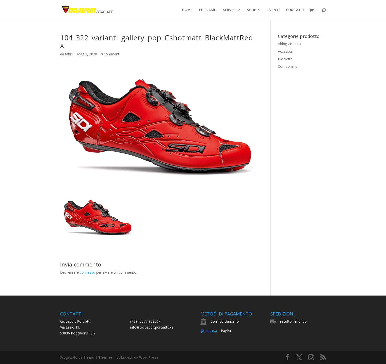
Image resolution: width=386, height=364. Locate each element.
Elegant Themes (98, 357)
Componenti (288, 66)
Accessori (285, 51)
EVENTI (273, 10)
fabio (69, 54)
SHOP (251, 10)
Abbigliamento (289, 43)
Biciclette (285, 59)
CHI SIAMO (208, 10)
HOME (187, 10)
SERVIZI (229, 10)
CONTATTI (295, 10)
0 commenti (110, 54)
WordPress (148, 357)
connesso (87, 272)
